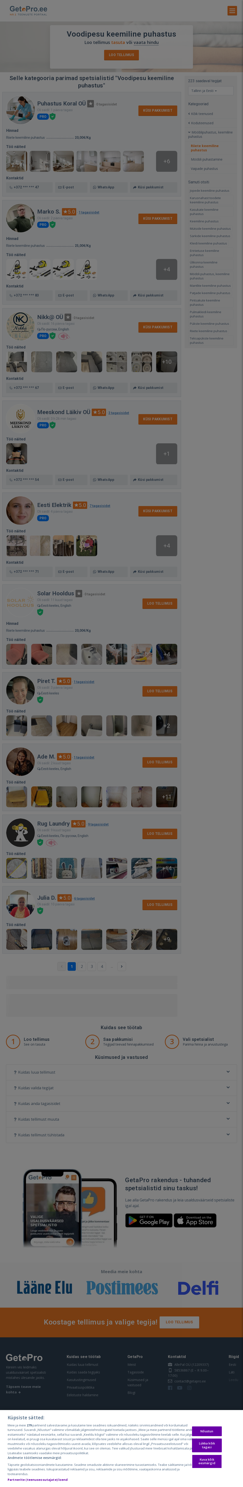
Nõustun (206, 1431)
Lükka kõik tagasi (207, 1445)
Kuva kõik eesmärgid (206, 1461)
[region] (121, 1448)
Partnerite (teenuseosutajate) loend (38, 1479)
